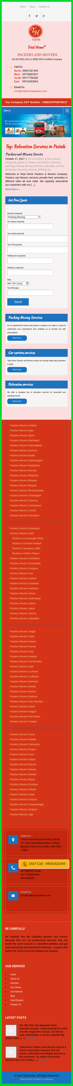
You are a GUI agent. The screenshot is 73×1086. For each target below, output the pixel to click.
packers (21, 162)
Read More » (12, 189)
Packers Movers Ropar (22, 779)
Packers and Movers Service (24, 154)
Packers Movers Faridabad (25, 558)
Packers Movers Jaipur (22, 609)
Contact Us (44, 7)
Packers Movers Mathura (24, 696)
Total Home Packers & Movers (36, 1079)
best (49, 158)
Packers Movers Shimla (23, 789)
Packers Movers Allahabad (24, 441)
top (49, 169)
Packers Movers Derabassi (25, 528)
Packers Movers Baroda (23, 471)
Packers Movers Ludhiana (24, 676)
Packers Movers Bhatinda (24, 476)
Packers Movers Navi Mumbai (26, 701)
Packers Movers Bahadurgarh (26, 461)
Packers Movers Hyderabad (25, 598)
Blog (32, 7)
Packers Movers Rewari (23, 769)
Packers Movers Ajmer (22, 436)
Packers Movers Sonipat (23, 799)
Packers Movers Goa (21, 573)
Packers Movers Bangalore (25, 466)
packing (9, 166)
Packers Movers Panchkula (25, 716)
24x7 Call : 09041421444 (44, 864)
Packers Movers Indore (23, 603)
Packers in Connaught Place (27, 538)
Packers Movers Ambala (23, 426)
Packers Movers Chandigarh (25, 496)
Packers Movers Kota (22, 651)
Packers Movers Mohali (23, 686)
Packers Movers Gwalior (23, 578)
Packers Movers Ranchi (23, 764)
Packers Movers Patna (22, 734)
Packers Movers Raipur (23, 759)
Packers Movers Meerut (23, 691)
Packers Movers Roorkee (24, 784)
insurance (10, 162)
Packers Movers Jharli (22, 636)
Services (14, 983)
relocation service (54, 166)
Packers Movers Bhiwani (23, 481)
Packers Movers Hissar (23, 593)
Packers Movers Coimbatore (25, 506)
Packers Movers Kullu (22, 666)
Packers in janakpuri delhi (26, 548)
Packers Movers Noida (22, 706)
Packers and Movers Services (44, 162)
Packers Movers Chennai (24, 501)
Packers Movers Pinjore (23, 749)
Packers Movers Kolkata (23, 656)
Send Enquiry (16, 1001)
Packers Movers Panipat (23, 721)
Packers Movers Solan (22, 794)
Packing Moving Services (29, 166)
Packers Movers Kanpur (23, 641)
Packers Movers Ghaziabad (25, 563)
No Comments (36, 158)
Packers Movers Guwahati (24, 583)
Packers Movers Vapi (21, 814)
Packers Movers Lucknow (24, 671)
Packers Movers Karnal (23, 646)
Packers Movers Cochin (23, 511)
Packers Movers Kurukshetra (26, 661)
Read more (17, 338)
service (33, 169)
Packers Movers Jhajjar (23, 631)
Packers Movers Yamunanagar (27, 804)
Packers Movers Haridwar (24, 588)
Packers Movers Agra (22, 431)
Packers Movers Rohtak (23, 774)
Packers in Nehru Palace (25, 553)
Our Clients (15, 988)
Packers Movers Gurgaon (24, 568)
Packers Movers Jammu (23, 614)
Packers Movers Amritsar (24, 451)
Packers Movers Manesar (24, 681)
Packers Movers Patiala (23, 739)
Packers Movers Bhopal (23, 486)
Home (23, 7)
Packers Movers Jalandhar (24, 619)
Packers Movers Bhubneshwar (27, 491)
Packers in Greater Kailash (27, 543)
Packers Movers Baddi (22, 456)
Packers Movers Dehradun (24, 516)
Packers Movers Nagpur (23, 711)
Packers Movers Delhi (22, 533)
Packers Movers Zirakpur (24, 809)
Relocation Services (16, 169)
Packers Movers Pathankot (25, 744)
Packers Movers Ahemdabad (26, 446)
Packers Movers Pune (22, 754)
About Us (14, 979)
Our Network (16, 992)
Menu (7, 110)
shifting (42, 169)
